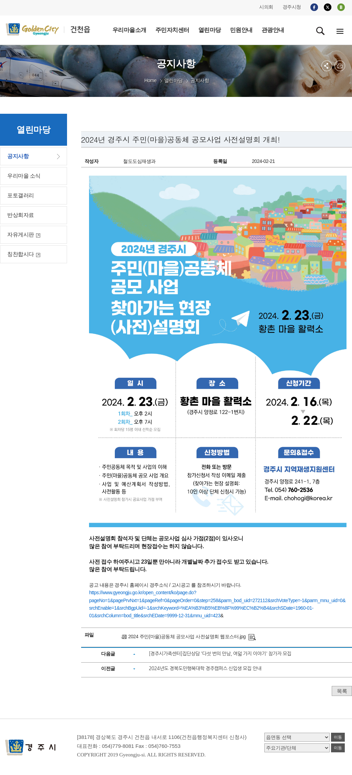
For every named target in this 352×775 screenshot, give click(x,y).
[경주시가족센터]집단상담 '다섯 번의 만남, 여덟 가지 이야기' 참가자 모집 (220, 653)
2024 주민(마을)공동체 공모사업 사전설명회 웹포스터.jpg (187, 636)
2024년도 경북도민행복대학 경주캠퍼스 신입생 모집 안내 (205, 668)
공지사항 (199, 80)
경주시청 (292, 7)
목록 (342, 691)
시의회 (266, 7)
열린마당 (173, 80)
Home (150, 80)
